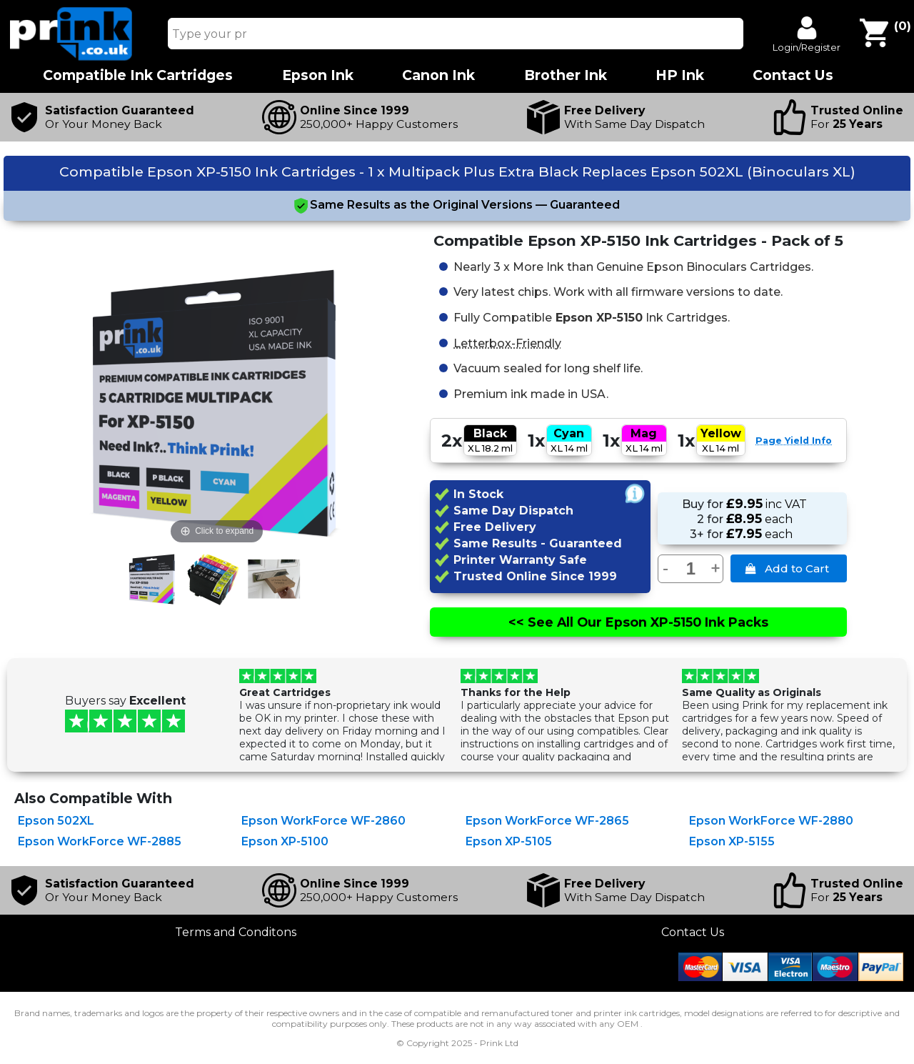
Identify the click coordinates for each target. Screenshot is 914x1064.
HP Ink (680, 75)
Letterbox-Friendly (507, 342)
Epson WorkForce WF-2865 (547, 820)
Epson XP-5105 (509, 841)
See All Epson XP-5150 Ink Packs (638, 622)
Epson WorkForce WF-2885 (99, 841)
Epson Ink (317, 75)
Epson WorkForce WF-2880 (771, 820)
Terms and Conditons (235, 932)
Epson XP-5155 (732, 841)
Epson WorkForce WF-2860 (323, 820)
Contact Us (692, 932)
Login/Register (806, 47)
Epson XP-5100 (284, 841)
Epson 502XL (56, 820)
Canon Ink (438, 75)
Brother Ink (565, 75)
